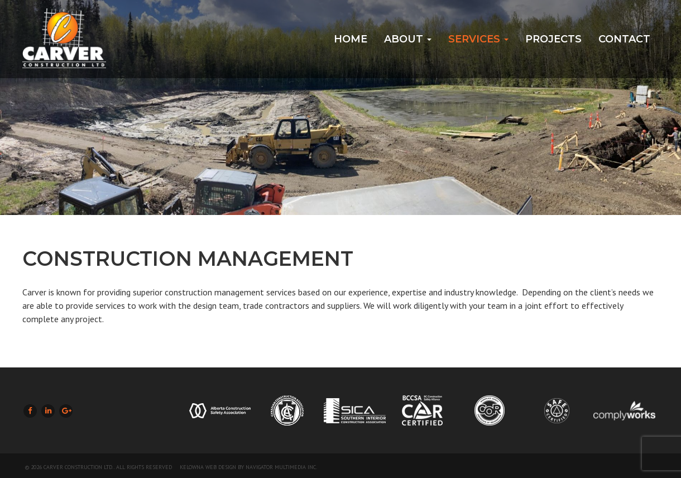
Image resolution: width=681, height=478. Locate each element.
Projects (553, 39)
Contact (624, 39)
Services (478, 39)
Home (350, 39)
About (407, 39)
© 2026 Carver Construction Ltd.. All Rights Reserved (98, 467)
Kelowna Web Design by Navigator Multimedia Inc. (248, 467)
